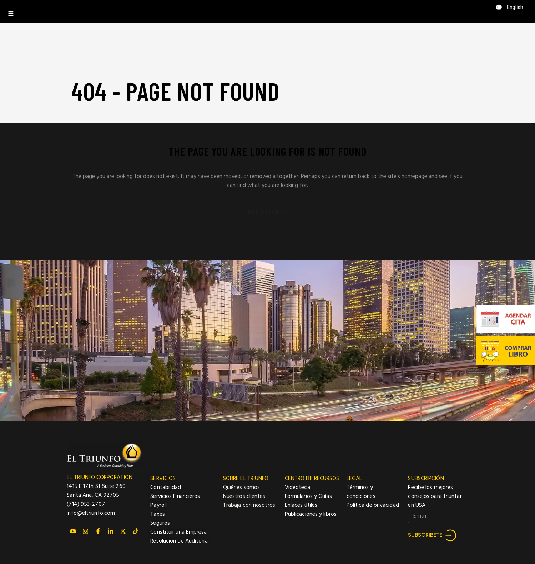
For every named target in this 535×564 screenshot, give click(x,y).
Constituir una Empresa (178, 532)
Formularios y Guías (308, 496)
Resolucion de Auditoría (178, 541)
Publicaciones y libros (311, 514)
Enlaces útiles (301, 505)
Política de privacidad (373, 505)
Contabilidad (165, 487)
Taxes (157, 514)
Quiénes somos (241, 487)
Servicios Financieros (175, 496)
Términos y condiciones (361, 492)
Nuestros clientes (244, 496)
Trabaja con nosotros (249, 505)
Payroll (158, 505)
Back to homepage (268, 212)
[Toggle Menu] (267, 11)
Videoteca (297, 487)
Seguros (160, 523)
